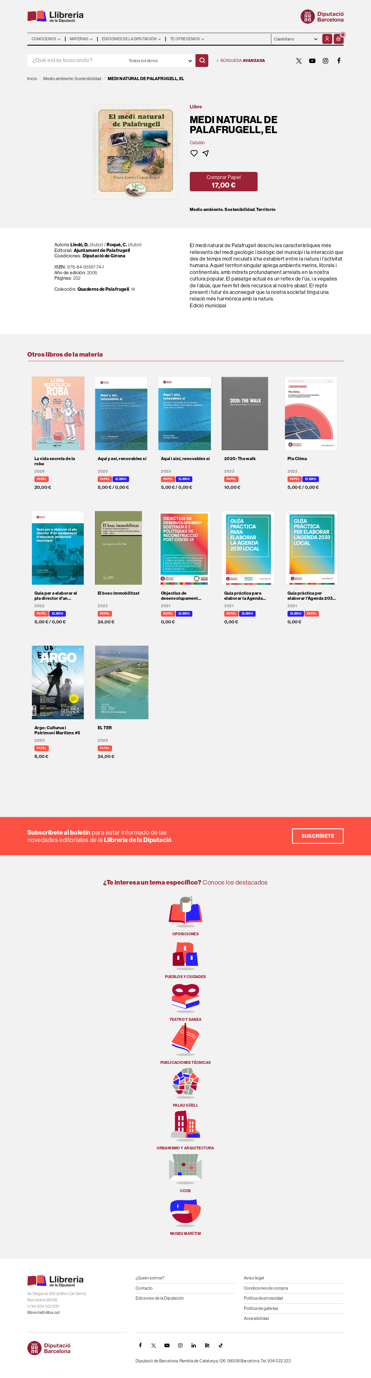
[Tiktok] (220, 1345)
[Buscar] (201, 60)
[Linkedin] (193, 1345)
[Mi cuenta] (327, 39)
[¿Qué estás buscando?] (76, 60)
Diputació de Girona (104, 256)
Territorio (266, 209)
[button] (339, 39)
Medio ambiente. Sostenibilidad (222, 209)
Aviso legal (254, 1278)
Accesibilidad (256, 1318)
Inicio (32, 78)
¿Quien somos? (150, 1278)
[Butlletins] (207, 1345)
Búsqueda (241, 61)
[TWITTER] (298, 60)
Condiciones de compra (266, 1288)
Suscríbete (318, 836)
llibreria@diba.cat (43, 1312)
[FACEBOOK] (339, 60)
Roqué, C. (117, 244)
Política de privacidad (263, 1298)
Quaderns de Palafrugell (103, 289)
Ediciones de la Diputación (160, 1298)
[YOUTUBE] (312, 60)
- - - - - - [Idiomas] (296, 39)
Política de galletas (261, 1308)
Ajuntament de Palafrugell (102, 250)
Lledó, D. (79, 244)
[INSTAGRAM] (325, 60)
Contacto (144, 1288)
